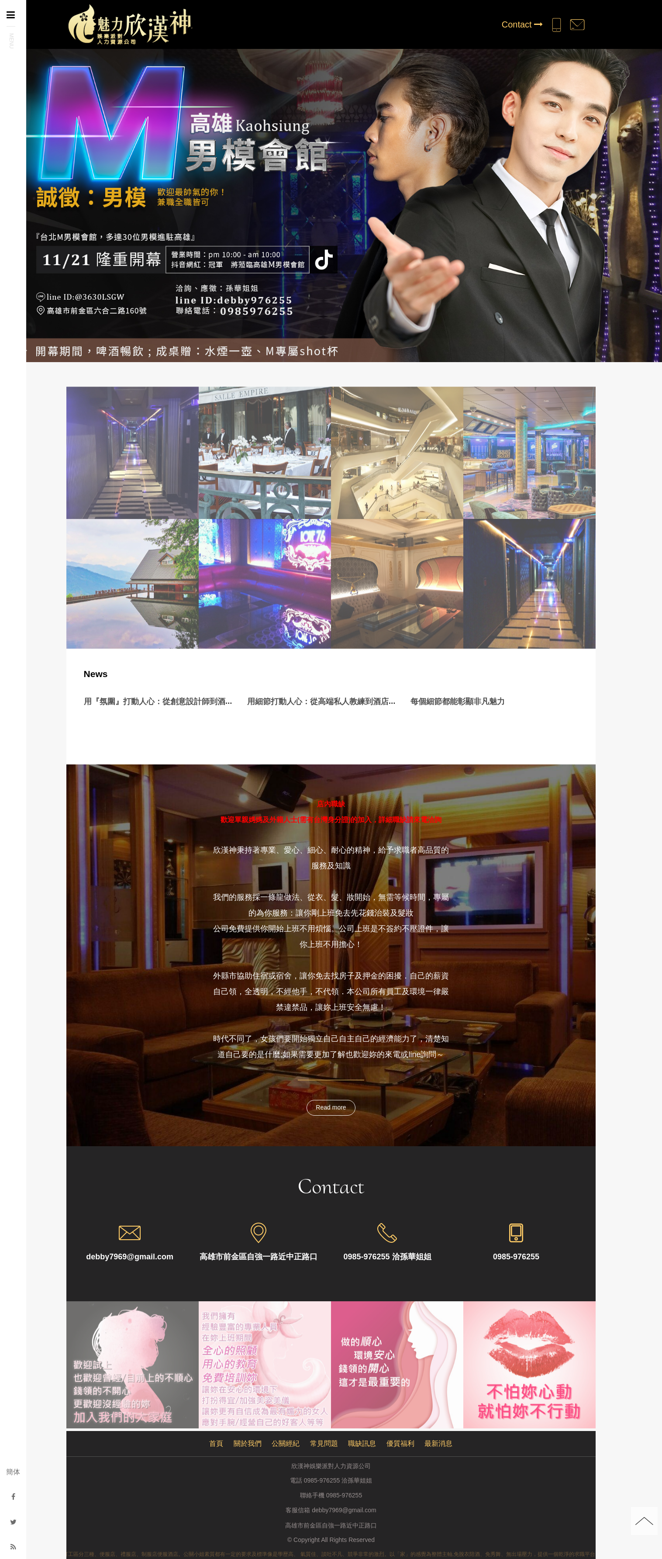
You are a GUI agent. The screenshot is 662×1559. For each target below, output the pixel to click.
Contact (522, 24)
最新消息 (438, 1443)
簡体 (13, 1472)
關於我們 (248, 1443)
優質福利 (400, 1443)
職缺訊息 (362, 1443)
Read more (331, 1107)
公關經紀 (286, 1443)
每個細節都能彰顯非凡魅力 (457, 701)
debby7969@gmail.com (344, 1510)
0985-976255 (344, 1495)
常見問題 (324, 1443)
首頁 (216, 1443)
